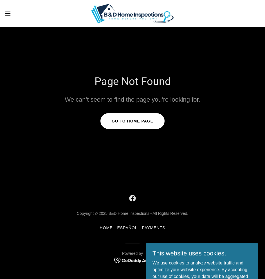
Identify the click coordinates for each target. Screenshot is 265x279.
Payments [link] (153, 228)
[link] (132, 13)
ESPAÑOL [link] (127, 228)
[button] (21, 13)
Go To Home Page (132, 121)
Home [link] (106, 228)
